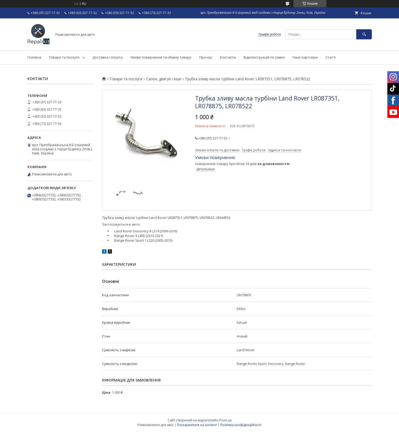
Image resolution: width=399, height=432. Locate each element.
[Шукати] (364, 34)
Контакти (228, 57)
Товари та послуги (64, 57)
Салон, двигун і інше (163, 79)
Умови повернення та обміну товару (160, 57)
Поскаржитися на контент (197, 425)
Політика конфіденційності (240, 425)
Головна (34, 57)
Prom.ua (225, 420)
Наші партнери (305, 57)
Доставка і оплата (107, 57)
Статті (330, 57)
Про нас (205, 57)
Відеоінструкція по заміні (264, 57)
